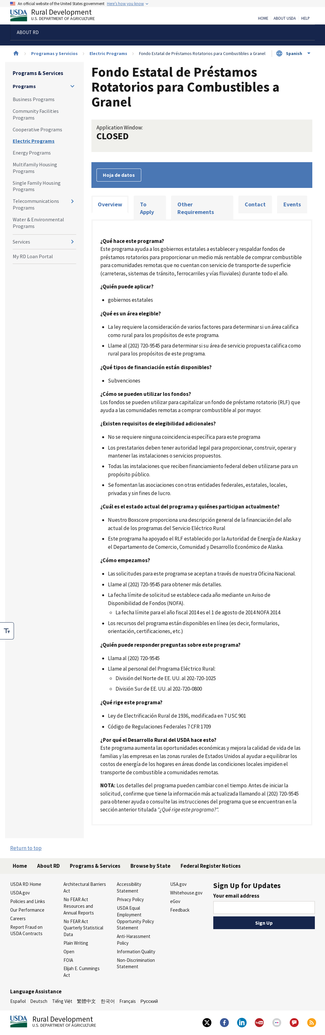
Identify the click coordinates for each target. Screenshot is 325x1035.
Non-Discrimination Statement (136, 963)
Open (68, 952)
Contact (255, 204)
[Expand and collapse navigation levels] (72, 86)
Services (21, 241)
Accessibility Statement (129, 887)
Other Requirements (195, 208)
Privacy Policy (130, 899)
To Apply (147, 208)
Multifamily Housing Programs (35, 167)
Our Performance (27, 910)
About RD (48, 865)
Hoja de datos (119, 175)
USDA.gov (20, 893)
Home (263, 18)
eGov (175, 901)
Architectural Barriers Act (84, 887)
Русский (149, 1001)
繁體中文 (86, 1001)
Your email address (236, 895)
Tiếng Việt (62, 1001)
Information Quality (136, 952)
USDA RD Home (25, 884)
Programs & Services (38, 73)
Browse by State (150, 865)
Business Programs (34, 99)
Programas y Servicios (54, 53)
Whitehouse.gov (186, 893)
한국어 (108, 1001)
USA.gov (178, 884)
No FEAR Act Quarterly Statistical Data (83, 928)
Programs (24, 86)
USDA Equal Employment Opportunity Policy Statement (135, 918)
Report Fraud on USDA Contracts (26, 930)
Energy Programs (32, 152)
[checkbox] (7, 630)
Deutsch (38, 1001)
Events (292, 204)
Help (305, 18)
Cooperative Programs (37, 129)
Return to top (26, 848)
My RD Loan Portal (33, 256)
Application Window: (119, 127)
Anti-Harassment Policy (133, 939)
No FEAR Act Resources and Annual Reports (78, 906)
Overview (110, 204)
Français (127, 1001)
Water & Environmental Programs (38, 222)
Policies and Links (27, 901)
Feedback (179, 910)
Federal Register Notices (211, 865)
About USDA (285, 18)
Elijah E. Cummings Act (81, 971)
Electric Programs (108, 53)
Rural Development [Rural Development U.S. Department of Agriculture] (57, 16)
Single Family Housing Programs (37, 186)
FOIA (68, 960)
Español (18, 1001)
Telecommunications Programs (36, 204)
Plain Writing (75, 943)
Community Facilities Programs (36, 114)
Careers (18, 918)
